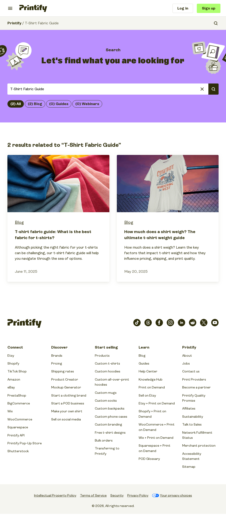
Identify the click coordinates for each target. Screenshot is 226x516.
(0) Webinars (87, 104)
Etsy (10, 355)
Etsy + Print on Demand (157, 403)
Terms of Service (93, 495)
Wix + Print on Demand (156, 437)
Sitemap (188, 466)
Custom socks (106, 400)
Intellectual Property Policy (55, 495)
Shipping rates (62, 371)
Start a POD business (67, 403)
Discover (59, 347)
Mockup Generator (66, 387)
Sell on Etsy (147, 395)
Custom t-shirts (107, 363)
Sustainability (192, 416)
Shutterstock (18, 451)
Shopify (13, 363)
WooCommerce (19, 419)
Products (102, 355)
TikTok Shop (17, 371)
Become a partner (196, 387)
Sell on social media (66, 419)
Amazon (13, 379)
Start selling (106, 347)
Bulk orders (104, 440)
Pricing (56, 363)
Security (117, 495)
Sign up (208, 8)
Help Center (148, 371)
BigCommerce (18, 403)
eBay (11, 387)
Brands (56, 355)
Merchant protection (199, 445)
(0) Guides (58, 104)
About (187, 355)
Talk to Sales (192, 424)
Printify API (16, 435)
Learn (144, 347)
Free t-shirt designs (110, 432)
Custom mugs (106, 392)
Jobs (186, 363)
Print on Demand (152, 387)
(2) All (15, 104)
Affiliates (188, 408)
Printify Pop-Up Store (24, 443)
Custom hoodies (107, 371)
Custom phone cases (111, 416)
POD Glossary (149, 459)
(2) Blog (35, 104)
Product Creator (64, 379)
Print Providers (194, 379)
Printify (14, 23)
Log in (182, 8)
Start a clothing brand (68, 395)
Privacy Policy (137, 495)
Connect (15, 347)
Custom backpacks (109, 408)
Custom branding (108, 424)
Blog (19, 222)
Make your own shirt (66, 411)
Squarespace (17, 427)
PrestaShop (16, 395)
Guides (144, 363)
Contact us (191, 371)
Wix (10, 411)
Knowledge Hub (150, 379)
